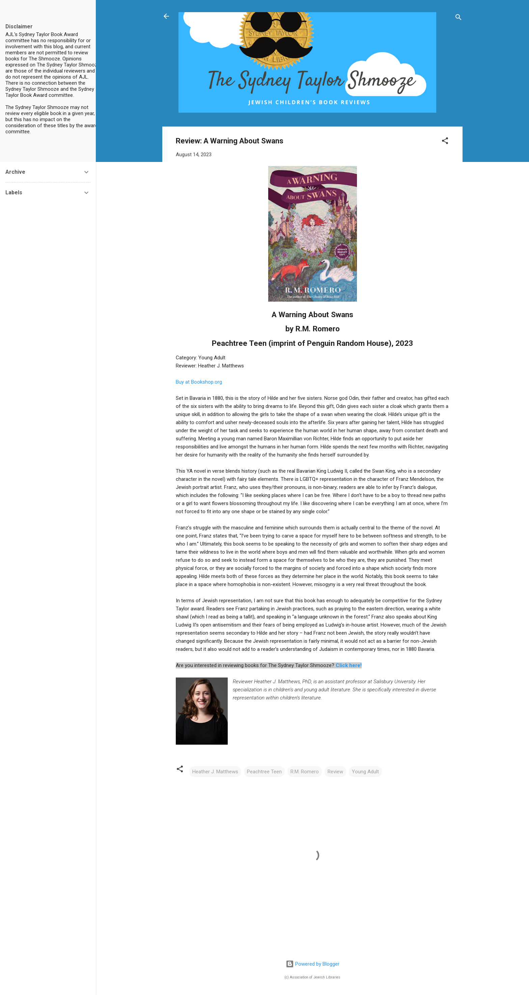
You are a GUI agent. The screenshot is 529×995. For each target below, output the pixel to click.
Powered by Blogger (312, 964)
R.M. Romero (304, 772)
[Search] (458, 18)
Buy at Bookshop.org (199, 382)
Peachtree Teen (264, 772)
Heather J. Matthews (215, 772)
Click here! (349, 665)
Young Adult (365, 772)
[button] (445, 142)
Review (335, 772)
